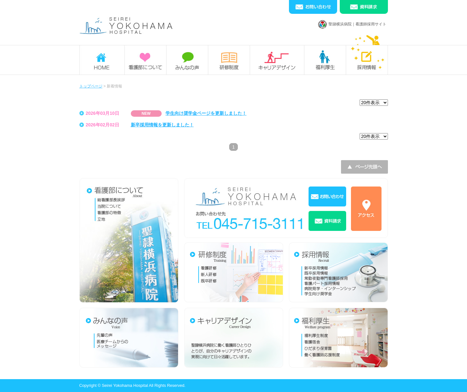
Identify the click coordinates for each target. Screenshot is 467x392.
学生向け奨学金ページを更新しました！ (206, 113)
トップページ (91, 86)
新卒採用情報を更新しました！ (162, 124)
